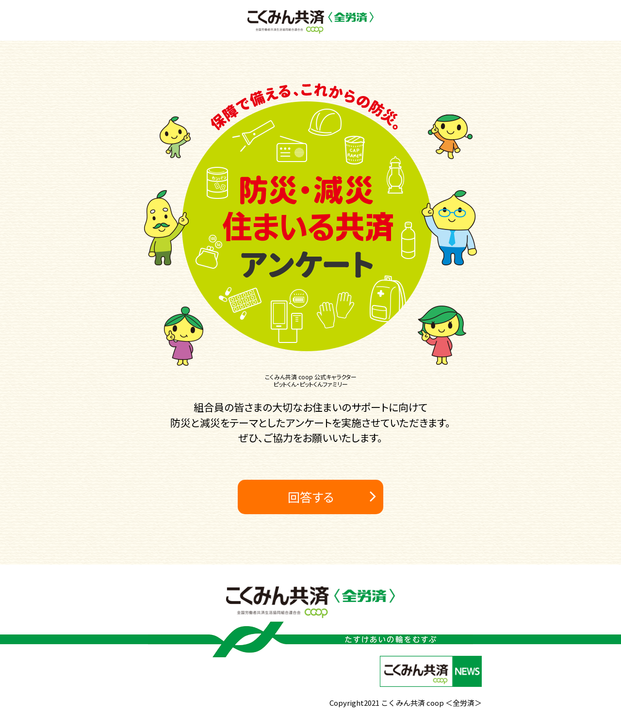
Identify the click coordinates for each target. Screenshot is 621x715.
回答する (311, 496)
